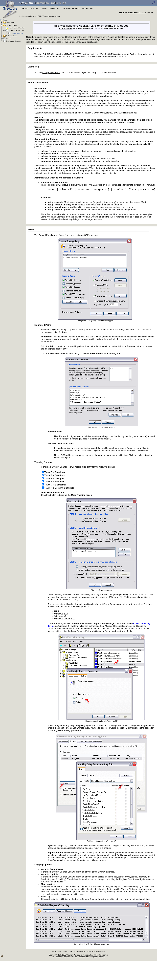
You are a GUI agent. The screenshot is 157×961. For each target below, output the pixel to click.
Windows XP (60, 616)
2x (35, 16)
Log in (121, 12)
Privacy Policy (79, 952)
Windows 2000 (61, 613)
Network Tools (11, 36)
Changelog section (51, 72)
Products (34, 8)
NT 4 (56, 611)
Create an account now (137, 12)
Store (43, 8)
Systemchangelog (26, 16)
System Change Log (16, 30)
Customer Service (70, 8)
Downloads (54, 8)
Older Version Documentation (49, 16)
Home (25, 8)
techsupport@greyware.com (135, 37)
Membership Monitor (16, 28)
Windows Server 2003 (64, 618)
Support (9, 38)
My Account (56, 952)
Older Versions (17, 33)
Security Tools (11, 25)
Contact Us (68, 952)
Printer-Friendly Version (96, 952)
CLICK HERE (65, 28)
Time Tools (10, 22)
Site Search (86, 8)
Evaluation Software (13, 41)
